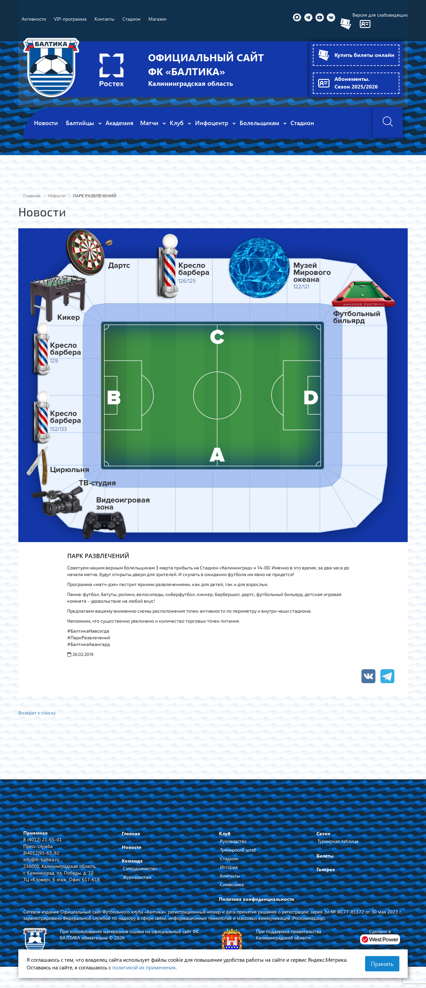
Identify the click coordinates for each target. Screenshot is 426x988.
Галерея (326, 869)
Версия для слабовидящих (380, 15)
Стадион (229, 858)
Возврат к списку (37, 712)
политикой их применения (143, 967)
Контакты (230, 875)
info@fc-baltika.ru (41, 859)
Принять (382, 964)
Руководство (233, 841)
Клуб (225, 833)
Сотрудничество (140, 868)
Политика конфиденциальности (256, 898)
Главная (131, 833)
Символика (232, 884)
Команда (132, 860)
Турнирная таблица (338, 841)
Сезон (323, 833)
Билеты (325, 855)
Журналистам (137, 877)
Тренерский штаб (238, 849)
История (229, 867)
